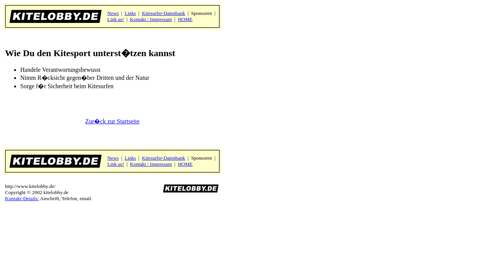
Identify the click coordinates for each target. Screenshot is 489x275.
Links (130, 13)
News (113, 13)
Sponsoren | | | (162, 16)
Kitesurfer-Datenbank (163, 13)
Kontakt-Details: (22, 198)
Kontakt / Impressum (151, 19)
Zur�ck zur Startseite (112, 121)
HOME (185, 19)
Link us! (115, 19)
